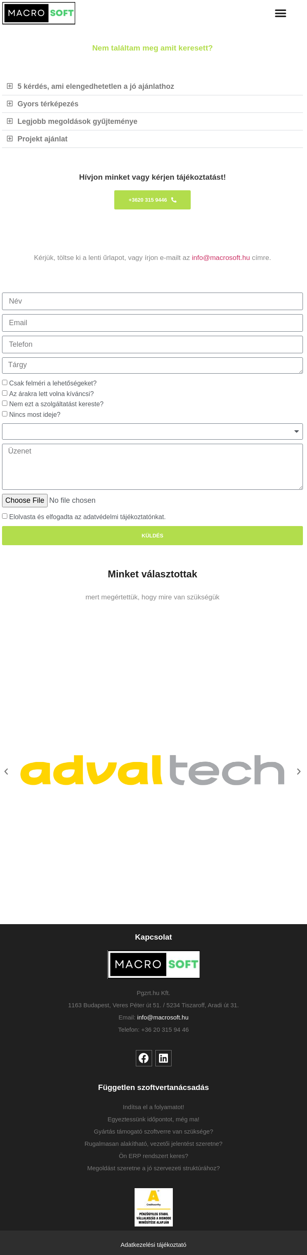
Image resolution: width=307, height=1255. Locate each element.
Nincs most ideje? (34, 414)
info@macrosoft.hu (221, 258)
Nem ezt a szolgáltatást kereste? (56, 404)
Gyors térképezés (47, 104)
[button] (281, 13)
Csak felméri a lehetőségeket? (57, 383)
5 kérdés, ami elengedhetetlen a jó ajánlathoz (95, 86)
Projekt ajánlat (42, 139)
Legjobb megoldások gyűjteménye (77, 121)
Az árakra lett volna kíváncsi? (54, 393)
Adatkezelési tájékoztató (154, 1244)
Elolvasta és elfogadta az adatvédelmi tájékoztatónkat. (87, 516)
